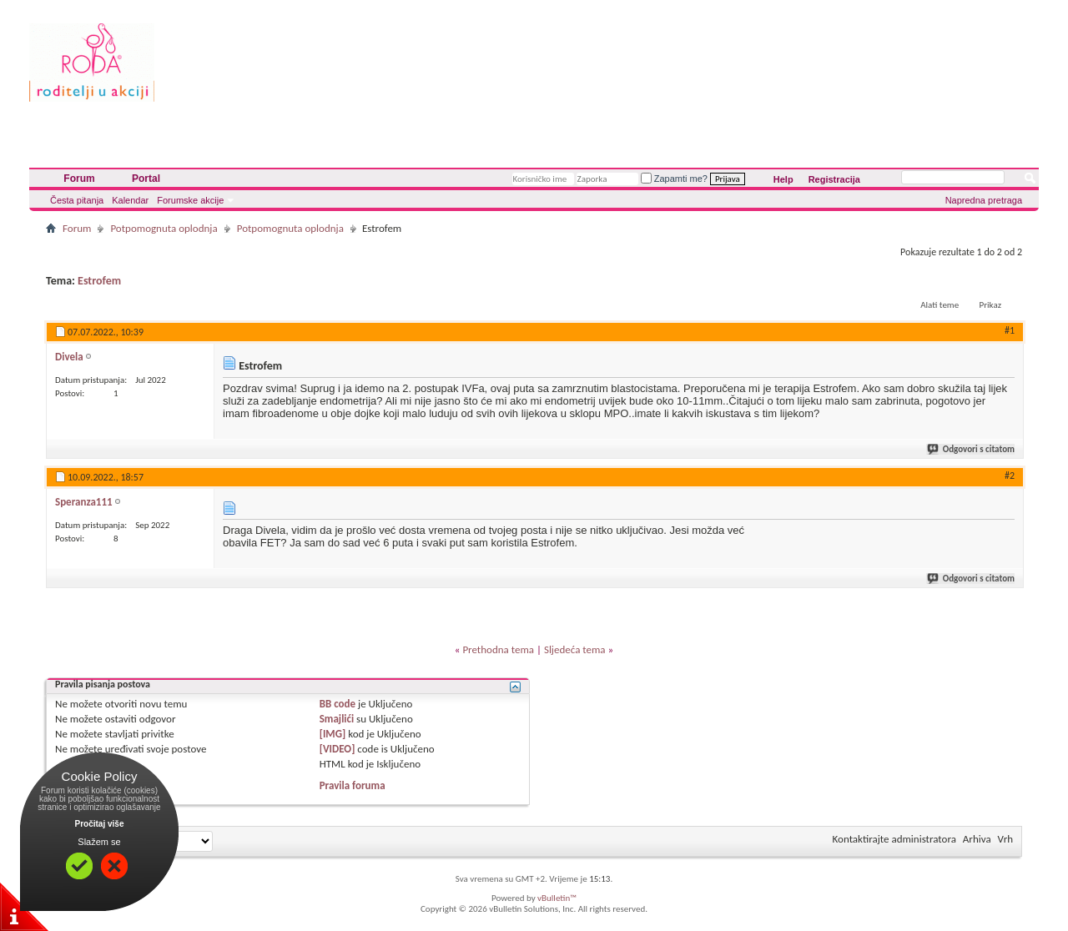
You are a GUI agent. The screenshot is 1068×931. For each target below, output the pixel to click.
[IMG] (333, 733)
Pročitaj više (99, 823)
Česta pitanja (76, 200)
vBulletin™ (557, 898)
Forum (78, 178)
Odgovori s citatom (972, 449)
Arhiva (977, 839)
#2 (1010, 475)
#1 (1010, 330)
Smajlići (337, 718)
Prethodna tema (498, 649)
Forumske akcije (190, 200)
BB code (337, 703)
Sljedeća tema (575, 649)
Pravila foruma (352, 785)
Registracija (834, 179)
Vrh (1005, 839)
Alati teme (939, 304)
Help (783, 179)
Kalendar (130, 200)
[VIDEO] (337, 748)
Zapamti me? (674, 179)
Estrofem (99, 281)
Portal (146, 178)
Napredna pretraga (983, 200)
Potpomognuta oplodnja (163, 228)
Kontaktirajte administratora (894, 839)
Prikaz (990, 304)
